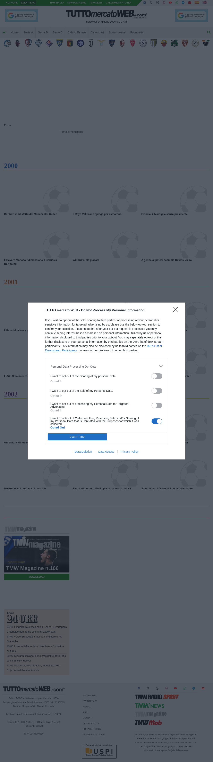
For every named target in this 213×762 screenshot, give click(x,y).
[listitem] (106, 366)
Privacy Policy (129, 451)
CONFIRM (77, 436)
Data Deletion (83, 451)
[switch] (157, 376)
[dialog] (106, 381)
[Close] (177, 311)
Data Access (106, 451)
